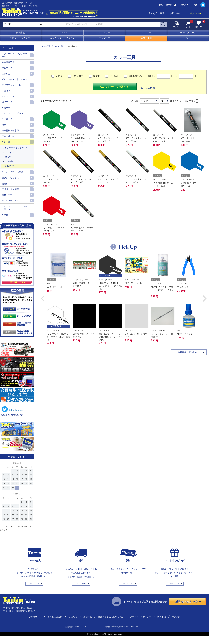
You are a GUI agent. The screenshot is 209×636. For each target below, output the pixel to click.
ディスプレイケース (11, 85)
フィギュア (104, 38)
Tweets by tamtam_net (11, 415)
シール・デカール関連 (12, 172)
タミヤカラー (8, 96)
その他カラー (8, 119)
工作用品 (6, 73)
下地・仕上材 (8, 136)
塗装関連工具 (8, 62)
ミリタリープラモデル (20, 38)
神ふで (8, 157)
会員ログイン (197, 13)
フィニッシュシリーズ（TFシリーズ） (15, 207)
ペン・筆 (59, 46)
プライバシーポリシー (140, 617)
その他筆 (9, 161)
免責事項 (161, 617)
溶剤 (4, 125)
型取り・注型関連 (10, 189)
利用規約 (176, 617)
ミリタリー (104, 32)
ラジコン (62, 32)
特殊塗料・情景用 (10, 130)
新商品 (59, 76)
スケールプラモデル (188, 32)
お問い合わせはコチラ (188, 601)
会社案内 (73, 617)
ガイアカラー (8, 102)
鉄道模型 (20, 32)
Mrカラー (6, 90)
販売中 (96, 76)
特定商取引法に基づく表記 (111, 617)
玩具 (188, 38)
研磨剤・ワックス (10, 178)
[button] (43, 298)
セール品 (114, 76)
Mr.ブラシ (9, 152)
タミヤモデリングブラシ (16, 148)
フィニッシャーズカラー (13, 113)
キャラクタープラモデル (62, 38)
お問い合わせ (177, 13)
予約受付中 (77, 76)
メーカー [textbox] (39, 24)
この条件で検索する (114, 87)
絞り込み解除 (148, 87)
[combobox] (49, 24)
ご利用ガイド (188, 4)
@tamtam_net (12, 409)
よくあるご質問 (156, 13)
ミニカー (146, 32)
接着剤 (5, 183)
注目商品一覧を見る (187, 352)
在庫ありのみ (135, 76)
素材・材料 (7, 195)
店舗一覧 (87, 617)
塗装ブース (7, 68)
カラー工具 (146, 38)
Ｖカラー (6, 107)
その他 (5, 215)
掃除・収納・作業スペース (14, 79)
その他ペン (10, 166)
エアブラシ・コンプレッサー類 (14, 55)
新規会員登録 (167, 4)
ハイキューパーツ (10, 200)
